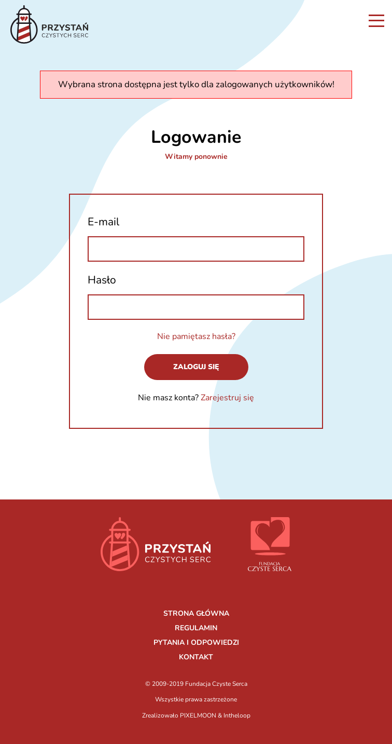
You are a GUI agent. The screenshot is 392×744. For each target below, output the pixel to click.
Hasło (102, 280)
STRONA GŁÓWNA (196, 613)
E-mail (103, 221)
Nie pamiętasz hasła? (196, 336)
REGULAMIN (196, 628)
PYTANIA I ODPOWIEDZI (196, 642)
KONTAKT (196, 657)
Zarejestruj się (227, 397)
